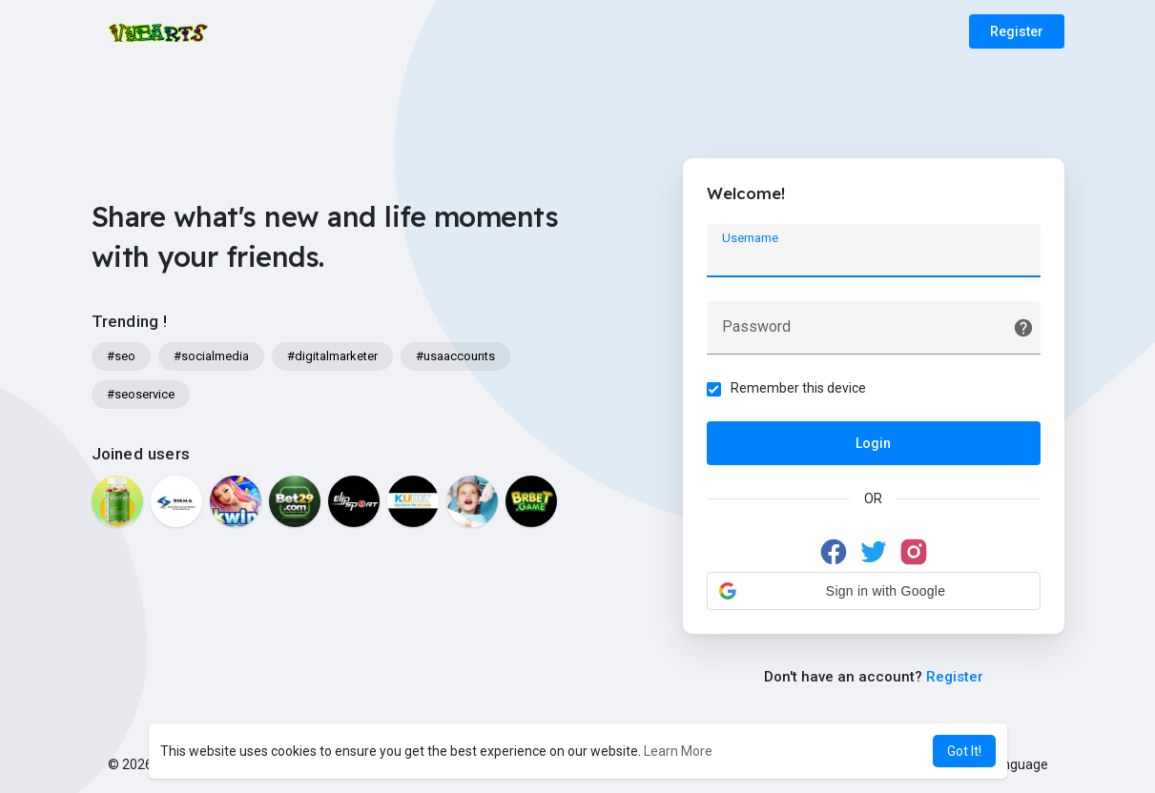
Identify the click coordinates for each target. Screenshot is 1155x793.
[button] (874, 591)
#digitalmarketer (332, 356)
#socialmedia (211, 356)
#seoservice (141, 394)
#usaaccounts (455, 356)
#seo (121, 356)
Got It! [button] (964, 751)
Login (873, 443)
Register (1016, 31)
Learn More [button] (678, 751)
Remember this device (798, 388)
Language (1011, 764)
